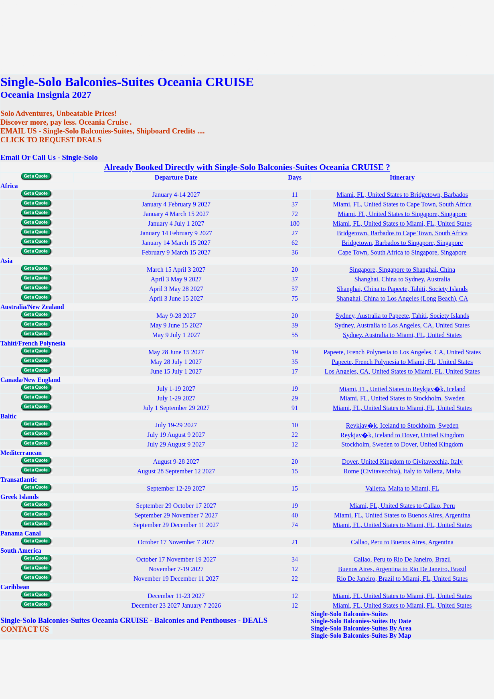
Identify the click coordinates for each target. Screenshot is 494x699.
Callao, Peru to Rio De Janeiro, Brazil (402, 559)
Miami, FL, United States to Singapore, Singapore (402, 213)
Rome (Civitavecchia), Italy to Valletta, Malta (402, 471)
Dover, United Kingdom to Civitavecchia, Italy (402, 461)
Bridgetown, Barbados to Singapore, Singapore (402, 242)
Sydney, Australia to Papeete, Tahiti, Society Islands (402, 315)
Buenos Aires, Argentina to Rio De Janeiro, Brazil (402, 569)
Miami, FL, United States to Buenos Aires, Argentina (402, 515)
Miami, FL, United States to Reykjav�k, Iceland (402, 389)
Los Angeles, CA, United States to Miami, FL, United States (402, 371)
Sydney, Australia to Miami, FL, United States (402, 334)
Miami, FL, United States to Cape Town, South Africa (402, 204)
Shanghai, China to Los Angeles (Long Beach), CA (402, 298)
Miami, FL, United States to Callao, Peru (402, 505)
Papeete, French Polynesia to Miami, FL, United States (402, 361)
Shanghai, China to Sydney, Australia (402, 279)
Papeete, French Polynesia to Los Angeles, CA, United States (402, 352)
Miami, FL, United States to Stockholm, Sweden (402, 398)
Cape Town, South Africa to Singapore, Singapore (402, 252)
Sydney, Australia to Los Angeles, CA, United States (402, 325)
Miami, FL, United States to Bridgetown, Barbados (402, 194)
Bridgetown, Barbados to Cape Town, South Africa (402, 233)
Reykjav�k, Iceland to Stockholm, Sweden (402, 425)
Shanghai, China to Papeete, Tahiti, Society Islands (402, 288)
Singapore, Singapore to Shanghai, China (402, 269)
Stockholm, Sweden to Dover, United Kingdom (402, 444)
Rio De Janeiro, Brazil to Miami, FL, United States (402, 578)
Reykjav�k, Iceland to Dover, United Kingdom (402, 435)
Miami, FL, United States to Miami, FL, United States (402, 223)
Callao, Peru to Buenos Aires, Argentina (402, 542)
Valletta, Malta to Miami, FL (402, 488)
